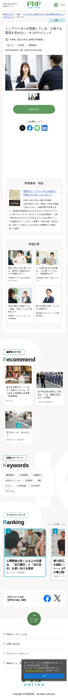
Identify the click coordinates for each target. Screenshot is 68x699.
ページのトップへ (34, 620)
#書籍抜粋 (32, 45)
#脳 (39, 480)
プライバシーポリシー (35, 670)
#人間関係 (23, 475)
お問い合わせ (13, 644)
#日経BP (29, 480)
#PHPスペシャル (13, 480)
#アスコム (10, 491)
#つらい (9, 486)
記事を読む (34, 109)
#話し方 (10, 45)
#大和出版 (21, 486)
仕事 (56, 20)
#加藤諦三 (37, 475)
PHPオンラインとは (16, 634)
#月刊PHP (35, 486)
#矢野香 (21, 45)
